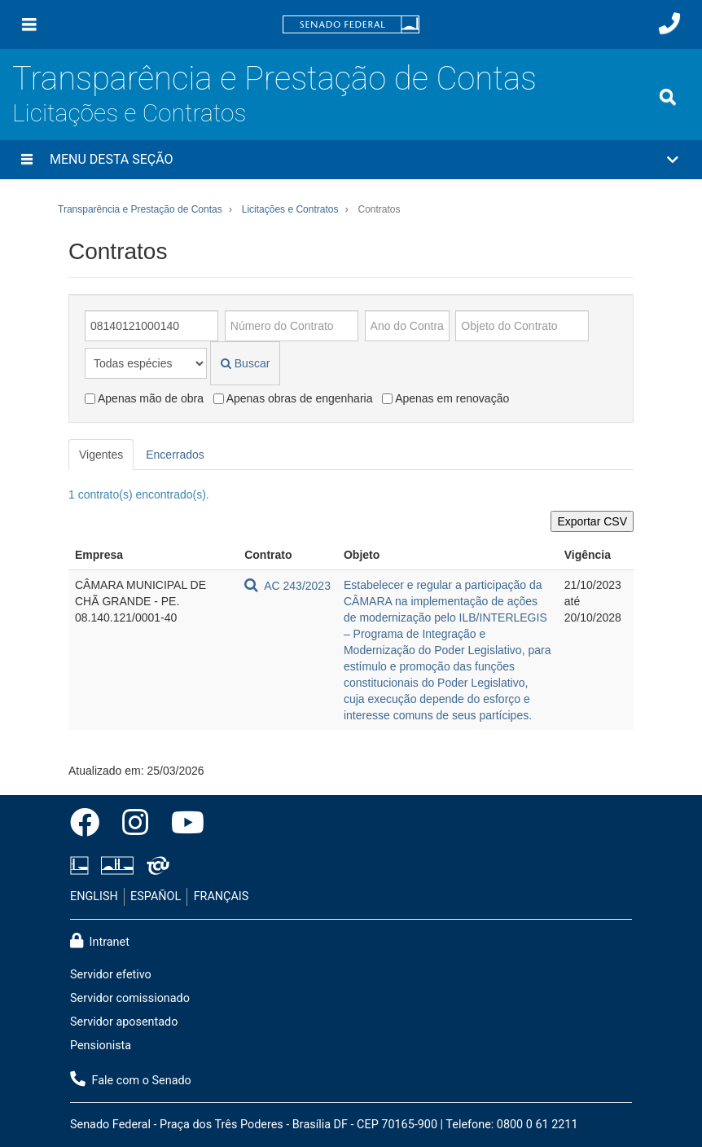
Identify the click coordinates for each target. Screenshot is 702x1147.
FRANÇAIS (221, 896)
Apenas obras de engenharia (293, 398)
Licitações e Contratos (129, 113)
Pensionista (100, 1046)
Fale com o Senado (130, 1079)
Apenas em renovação (445, 398)
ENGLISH (94, 896)
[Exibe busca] (668, 96)
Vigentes (101, 454)
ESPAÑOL (155, 896)
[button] (351, 159)
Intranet (99, 941)
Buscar (245, 363)
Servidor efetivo (110, 975)
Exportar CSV (592, 521)
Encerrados (175, 454)
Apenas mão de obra (144, 398)
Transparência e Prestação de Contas (274, 78)
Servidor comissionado (130, 998)
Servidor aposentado (124, 1022)
